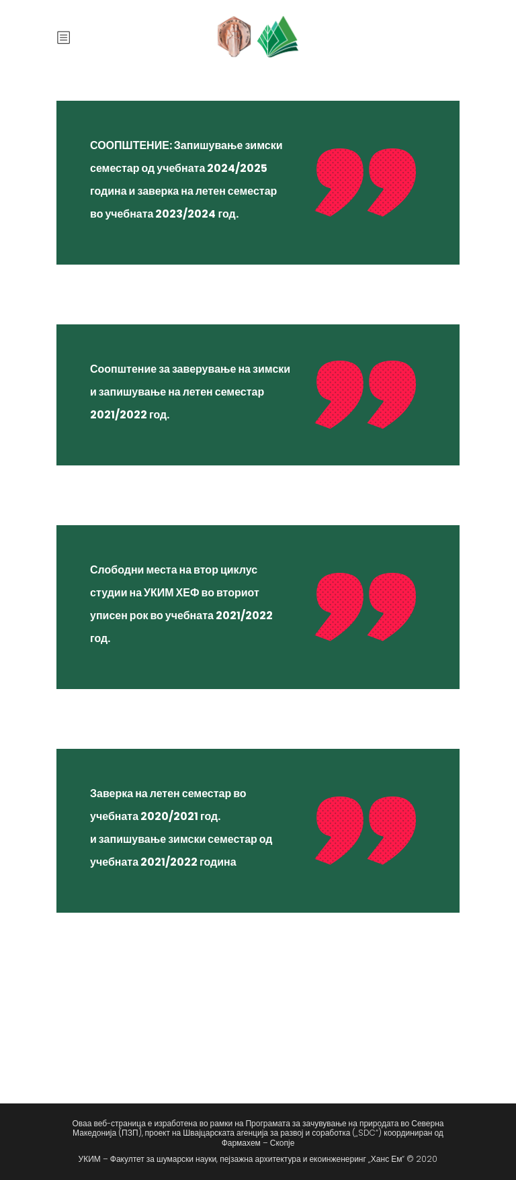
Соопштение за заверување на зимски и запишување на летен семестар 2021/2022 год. (190, 391)
